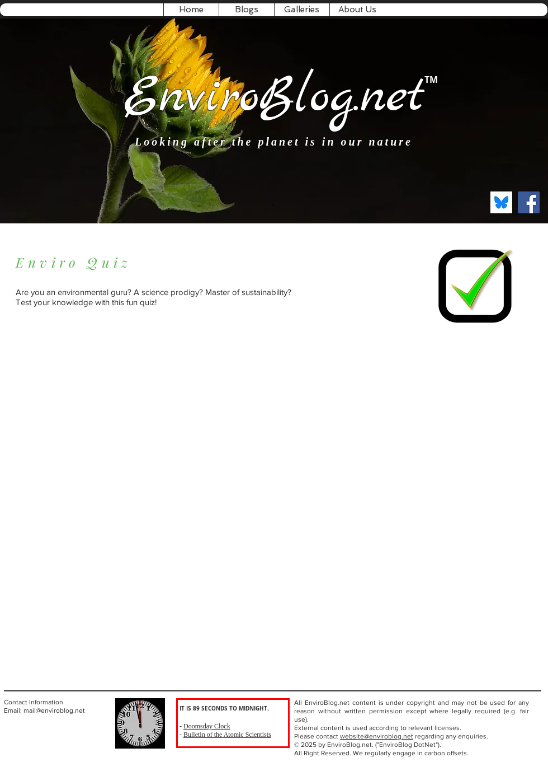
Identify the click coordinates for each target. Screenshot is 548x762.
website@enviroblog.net (376, 736)
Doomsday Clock (206, 726)
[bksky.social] (501, 202)
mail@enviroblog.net (54, 710)
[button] (246, 9)
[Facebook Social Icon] (529, 202)
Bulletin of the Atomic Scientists (227, 734)
